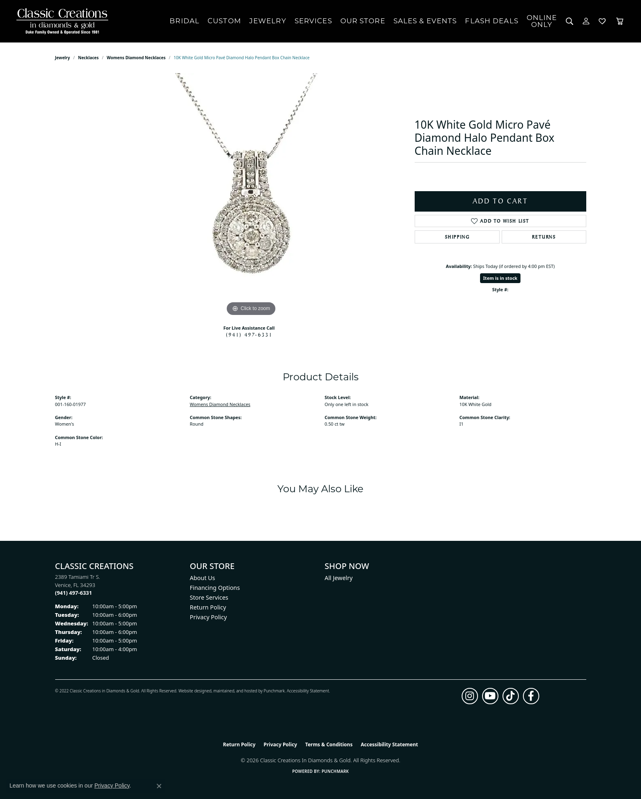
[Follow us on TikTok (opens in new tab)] (511, 696)
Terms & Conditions (329, 744)
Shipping (457, 237)
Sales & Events (425, 21)
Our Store (362, 21)
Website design (193, 691)
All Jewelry (339, 578)
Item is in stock (500, 278)
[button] (569, 21)
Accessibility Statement (308, 691)
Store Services (209, 597)
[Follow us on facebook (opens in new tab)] (531, 696)
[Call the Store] (73, 592)
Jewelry (267, 21)
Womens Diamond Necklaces (136, 57)
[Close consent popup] (158, 785)
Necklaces (88, 57)
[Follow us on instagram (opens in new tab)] (470, 696)
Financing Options (215, 587)
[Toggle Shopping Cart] (620, 21)
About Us (202, 578)
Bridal (184, 21)
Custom (224, 21)
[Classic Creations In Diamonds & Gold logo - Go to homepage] (60, 21)
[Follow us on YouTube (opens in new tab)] (490, 696)
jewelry (62, 57)
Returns (544, 237)
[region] (251, 195)
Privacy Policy (208, 617)
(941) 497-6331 (249, 334)
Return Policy (208, 607)
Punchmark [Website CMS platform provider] (335, 771)
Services (313, 21)
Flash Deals (491, 21)
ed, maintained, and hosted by (235, 691)
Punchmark (274, 691)
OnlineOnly (542, 21)
